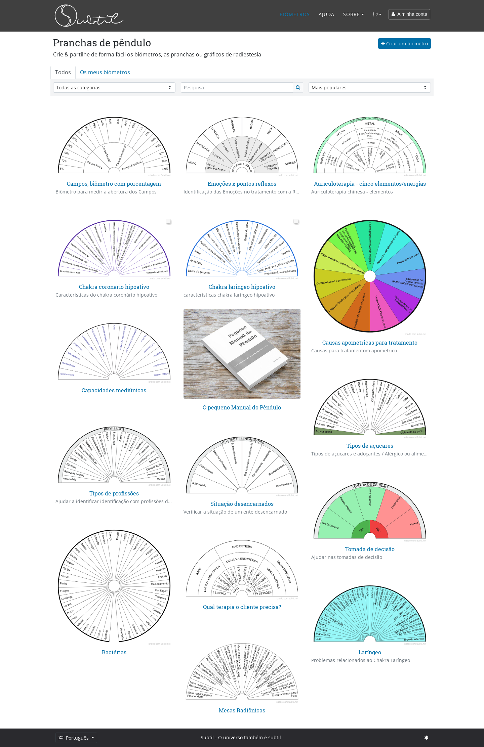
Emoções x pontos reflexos (242, 183)
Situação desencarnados (242, 503)
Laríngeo (370, 652)
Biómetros (295, 14)
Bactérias (114, 652)
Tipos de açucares (370, 445)
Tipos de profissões (114, 493)
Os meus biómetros (105, 72)
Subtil (207, 737)
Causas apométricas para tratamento (369, 342)
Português (74, 738)
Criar (404, 43)
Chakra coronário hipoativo (114, 286)
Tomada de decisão (370, 549)
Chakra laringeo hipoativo (242, 286)
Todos (63, 72)
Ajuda (326, 14)
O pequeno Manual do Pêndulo (242, 407)
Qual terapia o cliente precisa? (242, 606)
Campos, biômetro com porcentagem (114, 183)
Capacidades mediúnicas (114, 390)
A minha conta (409, 14)
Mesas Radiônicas (242, 710)
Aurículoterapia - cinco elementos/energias (370, 183)
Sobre (351, 14)
